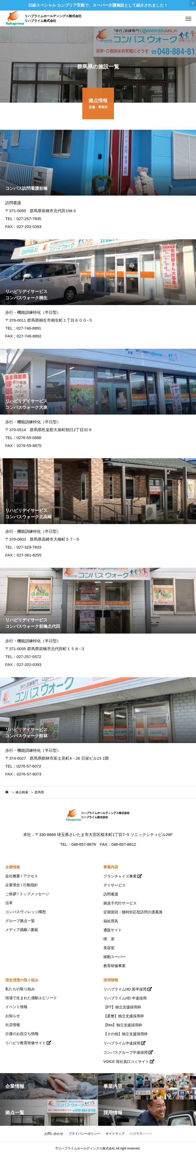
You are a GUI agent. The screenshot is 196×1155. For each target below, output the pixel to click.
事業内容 (110, 867)
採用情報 (110, 980)
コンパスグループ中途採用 (125, 1052)
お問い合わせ (53, 1134)
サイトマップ (115, 1134)
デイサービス (114, 885)
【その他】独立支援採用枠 (125, 1034)
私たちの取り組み (20, 989)
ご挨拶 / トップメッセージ (27, 894)
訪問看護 (110, 894)
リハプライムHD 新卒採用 (125, 989)
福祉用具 (110, 921)
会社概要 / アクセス (21, 876)
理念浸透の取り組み (22, 980)
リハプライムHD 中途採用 (125, 998)
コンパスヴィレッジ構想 (25, 912)
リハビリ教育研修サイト (25, 1043)
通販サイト (112, 930)
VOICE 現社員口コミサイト (126, 1061)
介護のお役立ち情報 (22, 1034)
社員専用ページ (141, 1134)
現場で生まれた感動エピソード (31, 998)
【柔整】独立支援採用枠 (123, 1016)
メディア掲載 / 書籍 (21, 930)
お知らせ (12, 1016)
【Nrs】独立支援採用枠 (122, 1025)
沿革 (9, 903)
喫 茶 (108, 939)
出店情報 (12, 1025)
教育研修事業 (114, 966)
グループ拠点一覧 (20, 921)
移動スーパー (114, 957)
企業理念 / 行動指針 (21, 885)
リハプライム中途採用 (121, 1043)
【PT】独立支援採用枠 (122, 1007)
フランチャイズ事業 (120, 876)
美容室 (108, 948)
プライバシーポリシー (84, 1134)
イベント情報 (16, 1007)
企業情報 (12, 867)
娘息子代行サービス (120, 903)
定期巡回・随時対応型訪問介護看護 (132, 912)
